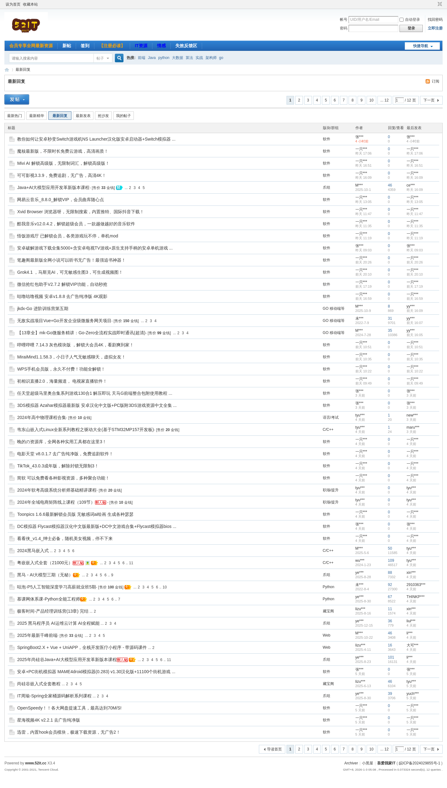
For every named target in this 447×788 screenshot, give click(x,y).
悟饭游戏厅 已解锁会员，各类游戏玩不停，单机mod (67, 235)
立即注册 (435, 28)
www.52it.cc (35, 763)
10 (371, 100)
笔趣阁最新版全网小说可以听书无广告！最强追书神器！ (71, 260)
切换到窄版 (439, 4)
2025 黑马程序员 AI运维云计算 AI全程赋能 (58, 623)
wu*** (359, 560)
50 (390, 548)
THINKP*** (416, 597)
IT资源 (141, 45)
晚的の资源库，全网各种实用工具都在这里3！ (61, 441)
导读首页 (274, 749)
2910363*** (416, 585)
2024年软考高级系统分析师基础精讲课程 (56, 490)
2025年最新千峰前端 (37, 635)
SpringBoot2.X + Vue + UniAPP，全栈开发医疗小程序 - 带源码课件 (82, 647)
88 (390, 572)
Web (326, 635)
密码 (343, 28)
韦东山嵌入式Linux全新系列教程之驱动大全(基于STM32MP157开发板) (85, 429)
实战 (199, 58)
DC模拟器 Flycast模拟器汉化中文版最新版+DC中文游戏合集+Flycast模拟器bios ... (96, 526)
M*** (359, 185)
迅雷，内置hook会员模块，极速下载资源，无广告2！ (68, 732)
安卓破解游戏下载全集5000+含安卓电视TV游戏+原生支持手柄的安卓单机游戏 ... (95, 247)
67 (390, 597)
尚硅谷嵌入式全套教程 (39, 683)
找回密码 (435, 19)
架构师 (211, 58)
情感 (161, 45)
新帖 (66, 45)
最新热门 (14, 116)
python (163, 58)
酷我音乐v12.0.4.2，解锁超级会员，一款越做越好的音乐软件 (76, 223)
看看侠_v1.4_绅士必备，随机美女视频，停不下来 (65, 538)
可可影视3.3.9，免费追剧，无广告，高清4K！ (61, 175)
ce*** (411, 185)
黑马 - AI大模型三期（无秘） (45, 574)
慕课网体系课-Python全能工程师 (48, 599)
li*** (410, 633)
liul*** (411, 621)
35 (390, 330)
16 (390, 645)
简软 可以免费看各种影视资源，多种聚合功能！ (63, 477)
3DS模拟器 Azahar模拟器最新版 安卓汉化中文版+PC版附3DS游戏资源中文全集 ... (97, 405)
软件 (326, 139)
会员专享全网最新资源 (31, 45)
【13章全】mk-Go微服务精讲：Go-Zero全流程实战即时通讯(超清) (81, 332)
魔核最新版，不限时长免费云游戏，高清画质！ (62, 151)
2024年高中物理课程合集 (41, 417)
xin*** (411, 572)
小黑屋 (367, 763)
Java (152, 58)
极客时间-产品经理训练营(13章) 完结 (52, 611)
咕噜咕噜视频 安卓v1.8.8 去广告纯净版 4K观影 (62, 296)
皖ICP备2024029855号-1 (419, 763)
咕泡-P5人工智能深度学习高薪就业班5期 (56, 586)
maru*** (413, 427)
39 (390, 693)
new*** (412, 415)
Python (328, 587)
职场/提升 (331, 490)
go (221, 58)
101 (391, 657)
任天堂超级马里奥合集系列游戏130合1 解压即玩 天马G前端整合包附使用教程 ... (94, 393)
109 (391, 560)
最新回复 (23, 69)
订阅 (435, 81)
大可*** (412, 645)
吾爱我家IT (6, 69)
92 (390, 585)
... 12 (384, 100)
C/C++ (328, 429)
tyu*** (360, 415)
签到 (85, 45)
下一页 (429, 100)
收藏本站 (30, 4)
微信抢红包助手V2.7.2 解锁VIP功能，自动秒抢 (62, 284)
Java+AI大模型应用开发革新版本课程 (53, 187)
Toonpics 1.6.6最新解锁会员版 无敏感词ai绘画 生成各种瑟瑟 (75, 514)
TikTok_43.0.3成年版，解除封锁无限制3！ (57, 465)
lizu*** (360, 609)
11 (131, 563)
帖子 (100, 58)
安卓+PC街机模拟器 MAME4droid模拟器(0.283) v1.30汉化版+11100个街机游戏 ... (96, 671)
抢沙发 (103, 116)
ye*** (359, 572)
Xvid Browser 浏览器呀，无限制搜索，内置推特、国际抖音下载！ (80, 211)
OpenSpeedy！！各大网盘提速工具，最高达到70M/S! (69, 707)
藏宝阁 (328, 611)
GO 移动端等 (334, 308)
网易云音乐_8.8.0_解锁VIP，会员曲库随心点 (60, 199)
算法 (189, 58)
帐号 (343, 19)
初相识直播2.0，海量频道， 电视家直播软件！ (62, 381)
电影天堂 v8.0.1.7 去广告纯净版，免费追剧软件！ (65, 453)
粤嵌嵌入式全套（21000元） (45, 562)
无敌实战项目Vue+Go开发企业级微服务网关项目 (64, 320)
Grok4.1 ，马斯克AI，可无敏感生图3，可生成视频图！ (70, 272)
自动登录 (410, 19)
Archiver (351, 763)
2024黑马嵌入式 (32, 550)
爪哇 (326, 187)
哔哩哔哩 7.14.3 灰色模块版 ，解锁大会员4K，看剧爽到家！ (75, 344)
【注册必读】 (112, 45)
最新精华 (36, 116)
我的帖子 (123, 116)
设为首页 (13, 4)
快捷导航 (420, 46)
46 (390, 185)
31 (390, 318)
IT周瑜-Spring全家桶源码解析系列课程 (54, 695)
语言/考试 (331, 417)
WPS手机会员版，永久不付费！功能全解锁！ (61, 369)
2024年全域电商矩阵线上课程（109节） (56, 502)
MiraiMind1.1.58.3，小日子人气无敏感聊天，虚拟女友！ (71, 356)
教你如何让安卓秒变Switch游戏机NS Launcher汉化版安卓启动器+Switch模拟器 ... (96, 139)
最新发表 (83, 116)
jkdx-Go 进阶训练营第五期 (42, 308)
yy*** (411, 306)
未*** (359, 318)
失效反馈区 (186, 45)
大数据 (177, 58)
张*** (359, 137)
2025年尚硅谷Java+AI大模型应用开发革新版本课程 (66, 659)
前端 (141, 58)
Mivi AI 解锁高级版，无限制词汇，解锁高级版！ (63, 163)
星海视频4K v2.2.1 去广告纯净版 (48, 720)
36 (390, 621)
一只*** (361, 149)
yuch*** (413, 693)
